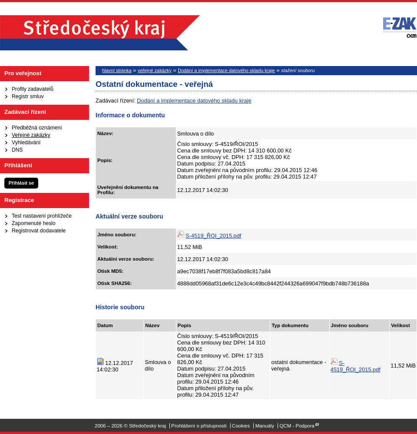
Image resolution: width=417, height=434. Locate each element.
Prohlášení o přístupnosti (198, 425)
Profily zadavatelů (32, 89)
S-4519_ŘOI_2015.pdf (213, 235)
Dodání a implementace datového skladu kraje (226, 70)
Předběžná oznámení (37, 128)
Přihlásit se (21, 183)
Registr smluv (28, 96)
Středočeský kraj (100, 32)
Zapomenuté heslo (34, 223)
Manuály (265, 425)
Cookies (241, 425)
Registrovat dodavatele (39, 231)
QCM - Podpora (296, 425)
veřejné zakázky (155, 70)
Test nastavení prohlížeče (42, 216)
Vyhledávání (26, 142)
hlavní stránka (117, 70)
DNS (17, 150)
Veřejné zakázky (31, 135)
